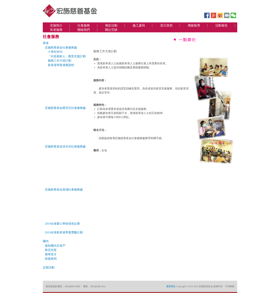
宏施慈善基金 (70, 10)
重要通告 (171, 286)
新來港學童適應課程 (61, 65)
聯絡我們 (83, 29)
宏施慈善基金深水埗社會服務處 (65, 146)
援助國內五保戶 (55, 245)
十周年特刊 (55, 51)
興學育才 (51, 254)
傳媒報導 (194, 25)
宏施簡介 (56, 25)
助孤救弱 (51, 258)
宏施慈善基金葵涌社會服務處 (64, 189)
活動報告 (221, 25)
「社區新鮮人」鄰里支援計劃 (67, 56)
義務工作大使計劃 (59, 60)
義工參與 (139, 25)
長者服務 (56, 29)
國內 (46, 241)
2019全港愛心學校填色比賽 (62, 223)
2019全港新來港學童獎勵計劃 (64, 232)
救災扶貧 (51, 250)
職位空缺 (111, 29)
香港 (46, 43)
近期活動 (48, 267)
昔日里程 (166, 25)
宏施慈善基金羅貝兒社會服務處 (65, 107)
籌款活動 (111, 25)
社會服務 (83, 25)
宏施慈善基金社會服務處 (61, 47)
